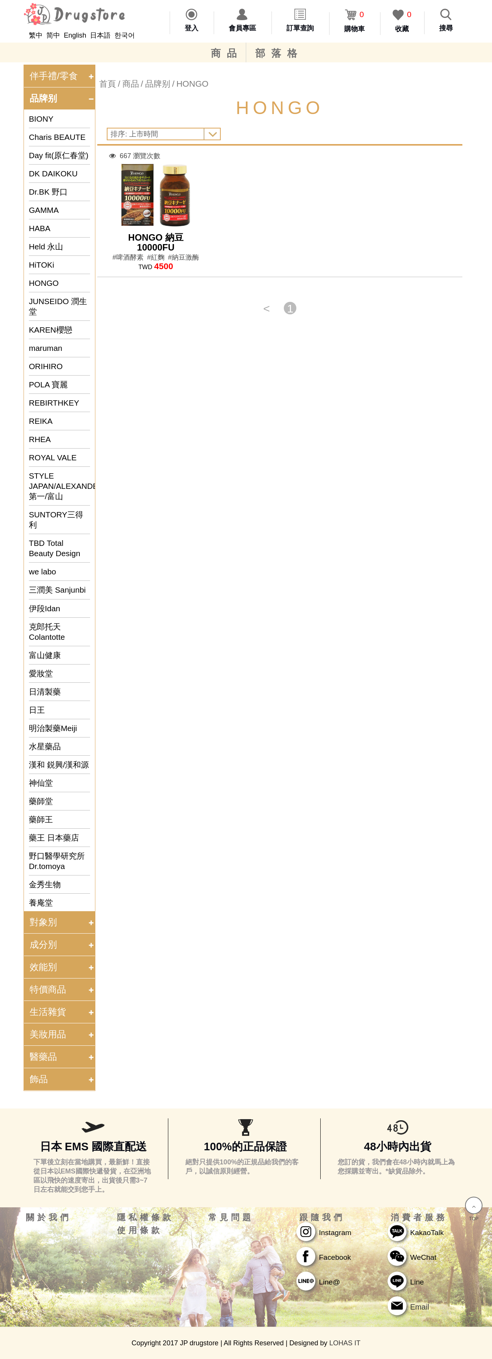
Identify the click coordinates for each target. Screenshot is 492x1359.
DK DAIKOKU (53, 173)
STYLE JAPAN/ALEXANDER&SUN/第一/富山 (59, 486)
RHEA (40, 439)
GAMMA (44, 210)
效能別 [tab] (62, 967)
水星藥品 (45, 746)
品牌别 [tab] (62, 98)
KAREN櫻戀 (50, 329)
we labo (42, 571)
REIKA (40, 421)
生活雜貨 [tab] (62, 1012)
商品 (227, 53)
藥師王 (41, 819)
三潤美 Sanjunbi (57, 589)
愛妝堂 (41, 673)
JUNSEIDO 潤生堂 (58, 306)
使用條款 (140, 1230)
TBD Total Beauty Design (54, 548)
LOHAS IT (345, 1343)
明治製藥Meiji (53, 728)
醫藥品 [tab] (62, 1056)
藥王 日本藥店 (54, 837)
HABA (40, 228)
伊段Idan (44, 608)
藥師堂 (41, 801)
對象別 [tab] (62, 922)
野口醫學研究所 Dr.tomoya (57, 861)
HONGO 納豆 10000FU (155, 242)
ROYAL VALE (53, 457)
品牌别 (157, 84)
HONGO (44, 283)
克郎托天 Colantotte (47, 631)
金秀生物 (45, 884)
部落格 (279, 53)
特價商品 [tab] (62, 989)
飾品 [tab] (62, 1079)
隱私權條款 (145, 1217)
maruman (45, 348)
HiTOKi (41, 264)
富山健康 (45, 655)
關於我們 (48, 1217)
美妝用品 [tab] (62, 1034)
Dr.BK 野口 (48, 191)
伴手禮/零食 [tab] (62, 76)
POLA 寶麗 (48, 384)
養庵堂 (41, 902)
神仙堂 (41, 783)
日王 (37, 710)
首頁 (107, 84)
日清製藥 (45, 691)
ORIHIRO (46, 366)
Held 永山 (46, 246)
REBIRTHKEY (54, 402)
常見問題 (231, 1217)
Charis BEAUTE (57, 137)
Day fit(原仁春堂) (59, 155)
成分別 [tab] (62, 944)
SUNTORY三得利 (56, 519)
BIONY (41, 118)
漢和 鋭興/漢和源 (59, 764)
